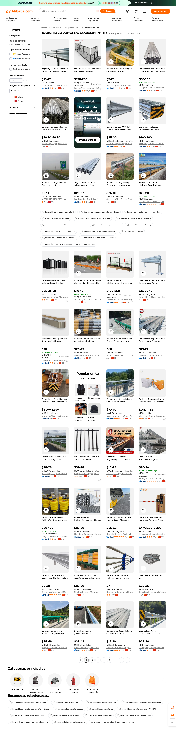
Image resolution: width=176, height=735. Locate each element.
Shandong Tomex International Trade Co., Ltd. (152, 355)
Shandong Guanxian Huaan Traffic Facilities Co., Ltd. (120, 85)
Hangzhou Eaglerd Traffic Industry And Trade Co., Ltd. (152, 88)
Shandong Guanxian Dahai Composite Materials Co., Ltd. (55, 416)
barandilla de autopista (132, 231)
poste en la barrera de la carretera (69, 722)
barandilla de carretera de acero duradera (29, 702)
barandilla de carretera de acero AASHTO (137, 709)
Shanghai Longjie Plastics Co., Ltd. (120, 534)
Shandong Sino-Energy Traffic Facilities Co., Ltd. (120, 199)
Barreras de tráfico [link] (90, 28)
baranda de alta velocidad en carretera (92, 218)
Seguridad (56, 28)
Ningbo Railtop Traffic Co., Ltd (119, 355)
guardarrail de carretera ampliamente (98, 231)
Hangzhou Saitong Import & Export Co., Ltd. (87, 473)
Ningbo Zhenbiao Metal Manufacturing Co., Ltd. (87, 592)
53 (121, 660)
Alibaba (43, 28)
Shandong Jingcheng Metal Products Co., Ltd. (87, 534)
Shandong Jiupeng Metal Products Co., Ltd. (55, 143)
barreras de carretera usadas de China (27, 715)
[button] (97, 11)
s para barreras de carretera (55, 218)
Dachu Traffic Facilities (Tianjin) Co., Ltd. (152, 201)
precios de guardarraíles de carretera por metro (112, 722)
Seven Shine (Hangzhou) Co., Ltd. (152, 297)
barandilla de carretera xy (139, 225)
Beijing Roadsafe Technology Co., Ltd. (152, 478)
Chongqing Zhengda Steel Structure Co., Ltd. (152, 647)
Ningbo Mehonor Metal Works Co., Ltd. (55, 647)
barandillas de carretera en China (102, 702)
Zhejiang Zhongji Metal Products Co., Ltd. (120, 473)
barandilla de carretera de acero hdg (134, 715)
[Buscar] (107, 11)
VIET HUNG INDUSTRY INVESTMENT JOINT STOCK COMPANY (55, 199)
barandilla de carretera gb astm (64, 715)
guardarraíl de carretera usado (69, 709)
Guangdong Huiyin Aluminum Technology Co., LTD (55, 297)
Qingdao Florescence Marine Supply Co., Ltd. (55, 536)
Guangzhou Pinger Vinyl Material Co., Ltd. (55, 360)
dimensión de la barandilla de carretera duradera (64, 225)
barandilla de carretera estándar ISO (59, 212)
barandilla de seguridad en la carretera (133, 218)
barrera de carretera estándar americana (100, 212)
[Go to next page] (127, 660)
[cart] (136, 11)
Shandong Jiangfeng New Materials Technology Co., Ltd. (55, 473)
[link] (172, 707)
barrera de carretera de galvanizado (58, 238)
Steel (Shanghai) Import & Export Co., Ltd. (120, 143)
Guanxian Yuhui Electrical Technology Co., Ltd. (87, 355)
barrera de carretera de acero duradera (142, 212)
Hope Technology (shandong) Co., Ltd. (87, 647)
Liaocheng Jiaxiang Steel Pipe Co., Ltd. (120, 416)
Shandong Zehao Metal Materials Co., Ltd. (55, 592)
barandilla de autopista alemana (106, 225)
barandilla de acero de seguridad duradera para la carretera (68, 244)
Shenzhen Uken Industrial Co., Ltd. (152, 416)
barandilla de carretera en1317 (67, 702)
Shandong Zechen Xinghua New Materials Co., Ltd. (120, 647)
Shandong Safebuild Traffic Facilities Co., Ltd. (152, 143)
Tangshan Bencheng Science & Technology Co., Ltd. (152, 592)
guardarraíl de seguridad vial (98, 715)
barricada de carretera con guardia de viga (29, 722)
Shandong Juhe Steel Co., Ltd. (87, 299)
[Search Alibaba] (67, 11)
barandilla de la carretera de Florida (97, 238)
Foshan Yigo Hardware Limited (87, 88)
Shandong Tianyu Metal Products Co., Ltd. (120, 592)
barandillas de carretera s (101, 709)
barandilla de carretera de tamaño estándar (29, 709)
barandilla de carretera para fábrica (58, 231)
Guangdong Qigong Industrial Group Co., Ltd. (152, 534)
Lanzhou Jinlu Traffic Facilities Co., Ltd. (55, 85)
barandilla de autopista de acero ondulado (142, 702)
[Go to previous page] (80, 660)
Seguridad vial (71, 28)
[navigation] (22, 344)
